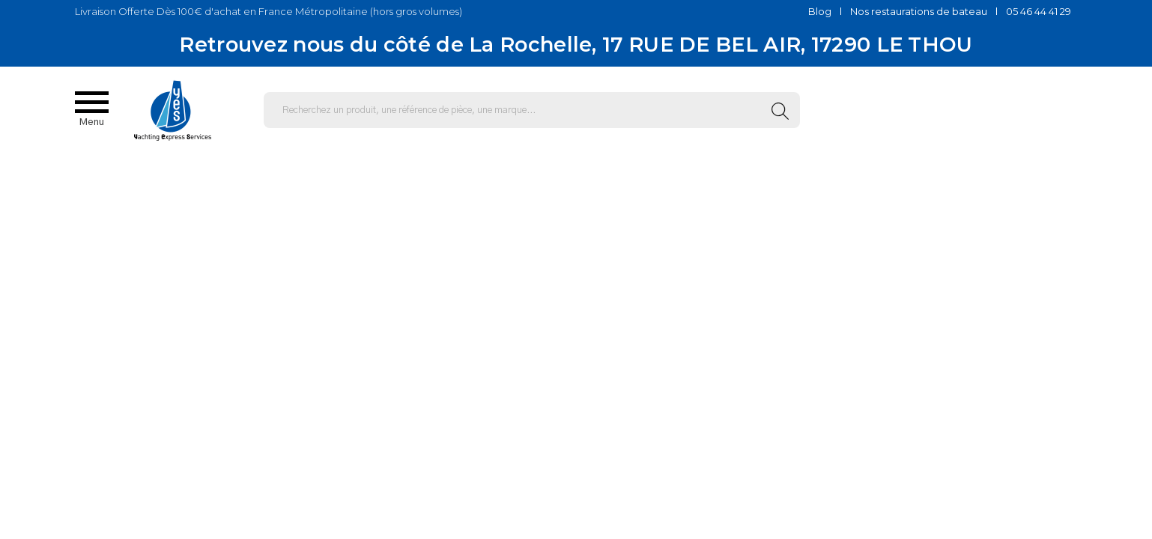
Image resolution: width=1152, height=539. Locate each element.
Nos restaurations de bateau (918, 11)
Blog (819, 11)
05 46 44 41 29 (1038, 11)
